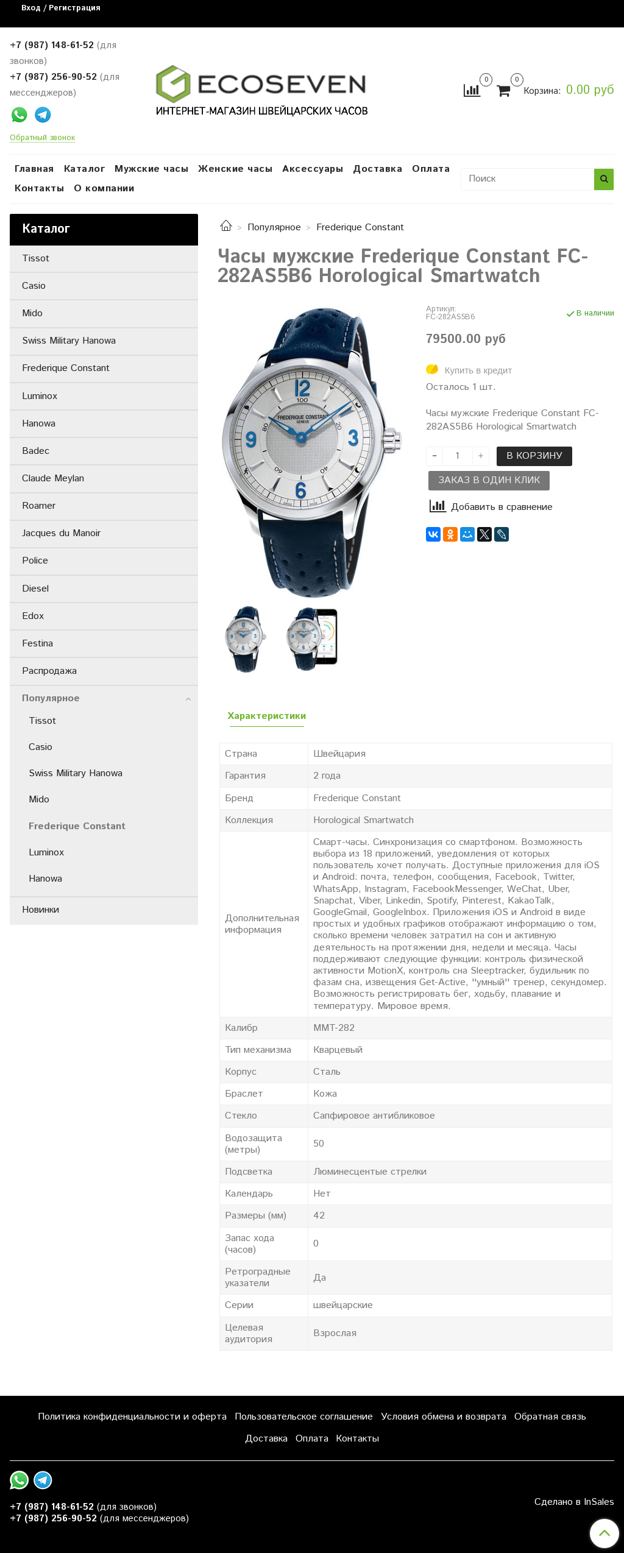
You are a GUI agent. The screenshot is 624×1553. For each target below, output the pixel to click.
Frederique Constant (360, 228)
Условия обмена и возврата (443, 1417)
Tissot (35, 259)
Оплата (431, 169)
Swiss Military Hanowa (69, 341)
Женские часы (235, 169)
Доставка (377, 169)
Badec (35, 451)
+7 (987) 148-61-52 (52, 45)
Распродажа (49, 671)
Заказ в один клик (489, 480)
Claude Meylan (53, 479)
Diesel (35, 589)
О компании (104, 189)
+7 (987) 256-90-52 (53, 77)
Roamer (38, 506)
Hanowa (38, 424)
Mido (32, 313)
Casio (34, 286)
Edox (33, 616)
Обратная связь (550, 1417)
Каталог (84, 169)
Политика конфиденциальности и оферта (132, 1417)
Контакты (39, 189)
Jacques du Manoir (61, 533)
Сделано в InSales (574, 1502)
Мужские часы (151, 169)
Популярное (274, 228)
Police (35, 561)
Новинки (40, 910)
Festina (37, 644)
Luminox (39, 396)
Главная (34, 169)
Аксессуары (312, 169)
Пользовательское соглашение (304, 1417)
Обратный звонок (42, 139)
